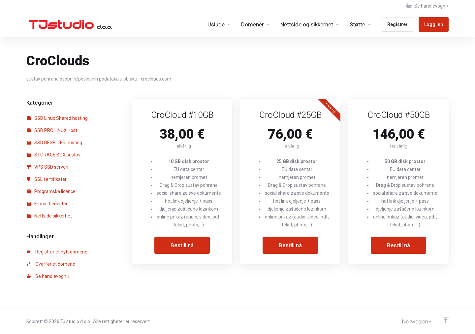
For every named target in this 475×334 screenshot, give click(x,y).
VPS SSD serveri (47, 167)
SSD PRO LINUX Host (52, 130)
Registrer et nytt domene (57, 251)
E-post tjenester (47, 203)
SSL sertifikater (47, 179)
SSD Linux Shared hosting (57, 118)
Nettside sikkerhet (49, 215)
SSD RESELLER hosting (54, 142)
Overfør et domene (51, 264)
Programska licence (51, 191)
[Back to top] (445, 319)
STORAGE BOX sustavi (54, 154)
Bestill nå (182, 245)
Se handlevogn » (48, 276)
